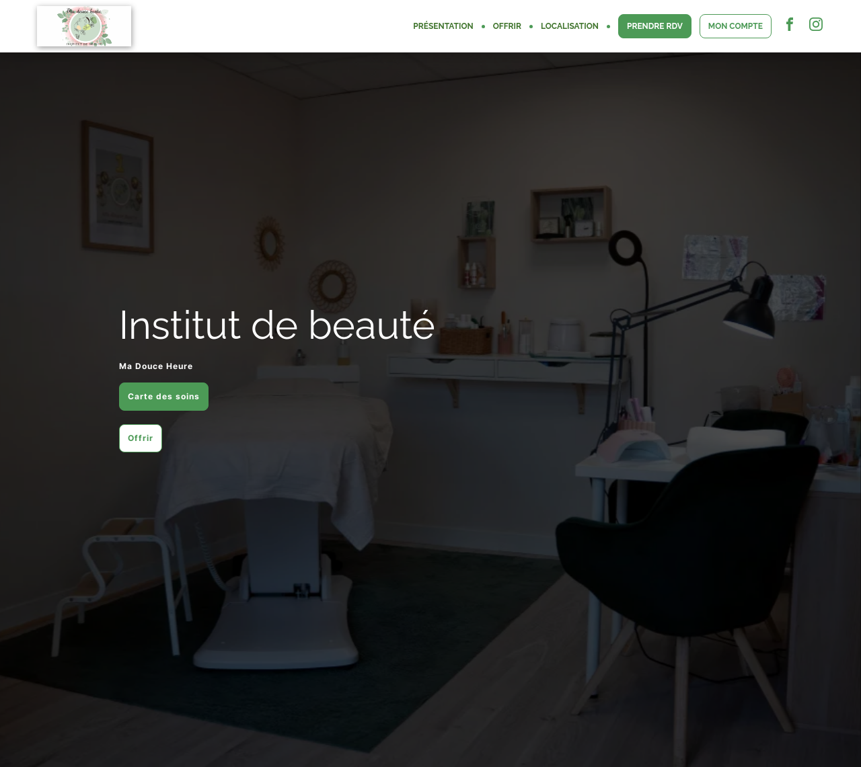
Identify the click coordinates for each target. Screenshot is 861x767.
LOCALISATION (570, 26)
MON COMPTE (735, 26)
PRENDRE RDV (655, 26)
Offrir (140, 438)
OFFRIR (507, 26)
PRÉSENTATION (443, 26)
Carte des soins (164, 396)
